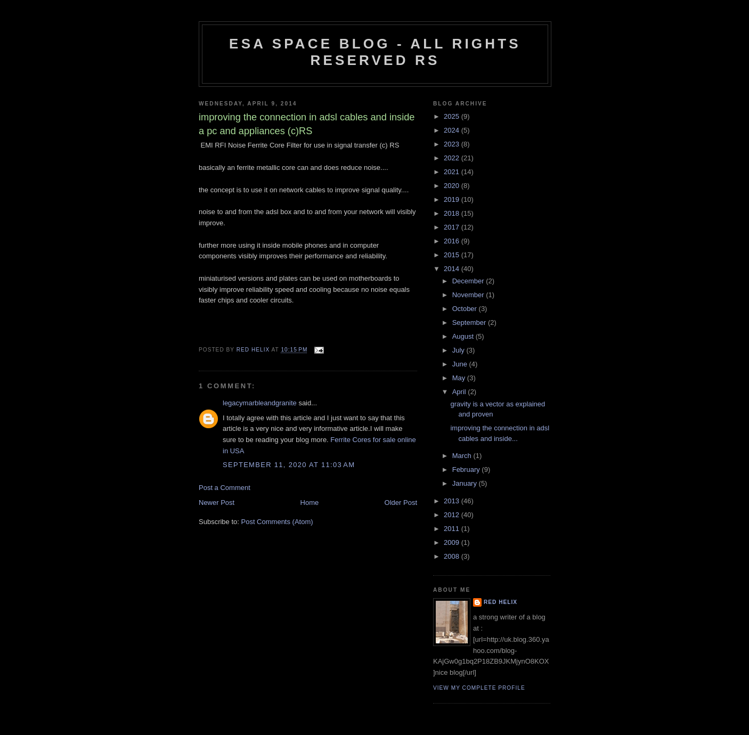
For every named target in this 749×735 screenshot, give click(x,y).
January (465, 483)
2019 (452, 199)
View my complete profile (479, 688)
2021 (452, 172)
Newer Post (216, 503)
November (469, 295)
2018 (452, 213)
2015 (452, 255)
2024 (452, 130)
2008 (452, 556)
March (463, 456)
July (459, 350)
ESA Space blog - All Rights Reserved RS (375, 52)
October (465, 309)
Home (309, 503)
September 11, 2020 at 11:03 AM (289, 465)
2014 (452, 269)
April (460, 392)
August (464, 336)
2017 (452, 227)
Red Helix (500, 602)
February (467, 469)
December (469, 281)
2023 (452, 144)
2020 (452, 186)
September (470, 322)
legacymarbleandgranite (260, 403)
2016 (452, 241)
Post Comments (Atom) (277, 522)
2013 (452, 501)
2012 (452, 515)
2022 (452, 158)
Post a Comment (224, 488)
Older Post (401, 503)
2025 (452, 116)
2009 (452, 542)
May (459, 378)
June (460, 364)
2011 (452, 529)
